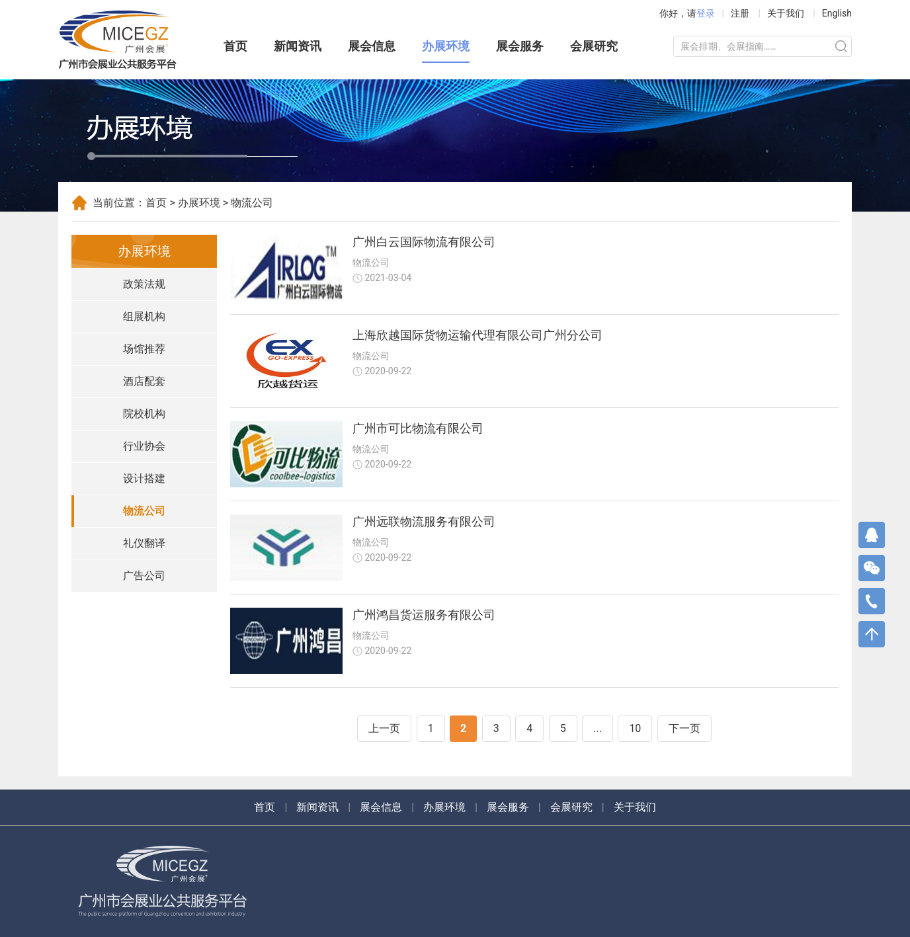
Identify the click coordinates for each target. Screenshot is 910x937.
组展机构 (144, 316)
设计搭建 (144, 478)
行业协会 (144, 446)
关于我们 (785, 13)
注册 (740, 13)
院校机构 (144, 413)
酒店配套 (144, 381)
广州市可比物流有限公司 (417, 428)
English (837, 13)
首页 (235, 46)
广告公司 (144, 575)
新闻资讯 (297, 46)
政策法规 (144, 284)
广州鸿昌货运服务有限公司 (423, 615)
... (597, 728)
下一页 (684, 728)
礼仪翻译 (144, 543)
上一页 (384, 728)
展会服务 (520, 46)
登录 (705, 13)
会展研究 (594, 46)
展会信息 (371, 46)
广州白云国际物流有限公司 (423, 242)
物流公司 (144, 511)
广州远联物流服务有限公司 (423, 521)
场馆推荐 (144, 349)
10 (635, 728)
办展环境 (446, 46)
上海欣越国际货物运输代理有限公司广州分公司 (477, 335)
